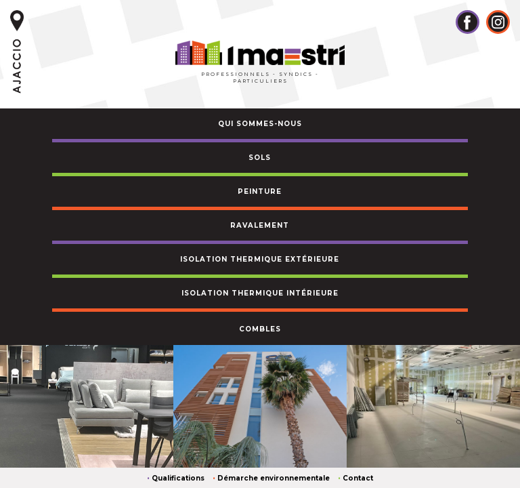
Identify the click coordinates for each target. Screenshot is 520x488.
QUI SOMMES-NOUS (260, 123)
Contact (358, 478)
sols (259, 157)
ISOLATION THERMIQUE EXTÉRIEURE (259, 259)
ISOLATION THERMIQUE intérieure (260, 293)
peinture (260, 191)
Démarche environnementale (273, 478)
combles (260, 329)
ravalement (259, 225)
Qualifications (178, 478)
